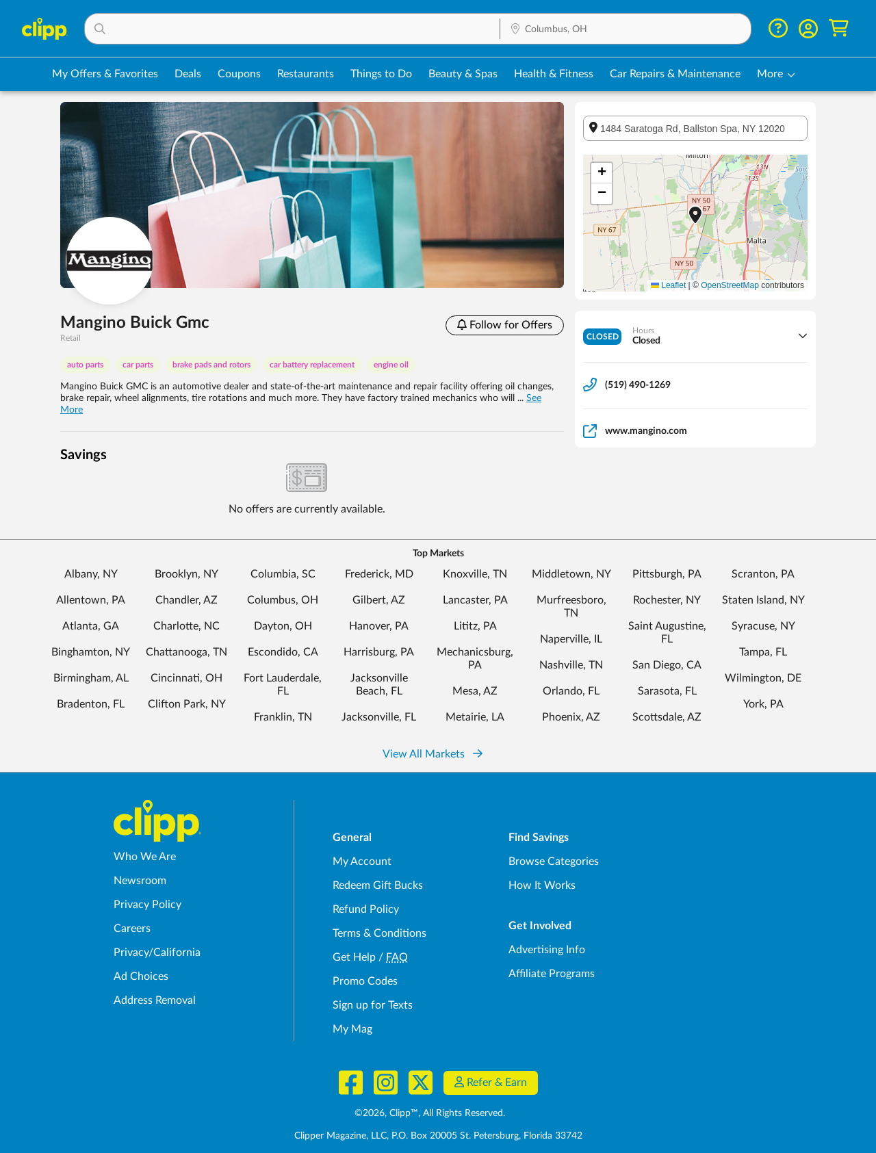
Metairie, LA (475, 717)
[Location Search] (625, 29)
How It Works (542, 885)
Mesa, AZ (475, 691)
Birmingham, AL (91, 678)
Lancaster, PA (475, 600)
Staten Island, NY (763, 600)
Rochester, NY (667, 600)
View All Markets (432, 754)
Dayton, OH (283, 626)
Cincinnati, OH (186, 678)
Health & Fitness (553, 73)
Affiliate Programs (551, 973)
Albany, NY (91, 574)
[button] (292, 28)
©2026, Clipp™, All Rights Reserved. (430, 1113)
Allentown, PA (90, 600)
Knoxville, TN (475, 574)
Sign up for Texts (373, 1005)
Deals (188, 73)
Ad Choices (141, 976)
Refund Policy (366, 909)
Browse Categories (553, 861)
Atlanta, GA (90, 626)
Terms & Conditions (379, 933)
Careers (132, 928)
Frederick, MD (379, 574)
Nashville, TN (571, 665)
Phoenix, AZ (571, 717)
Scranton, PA (763, 574)
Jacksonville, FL (379, 717)
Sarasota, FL (667, 691)
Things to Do (381, 73)
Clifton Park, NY (187, 704)
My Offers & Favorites (105, 73)
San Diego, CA (666, 665)
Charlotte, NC (186, 626)
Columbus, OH (282, 600)
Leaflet (668, 285)
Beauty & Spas (463, 73)
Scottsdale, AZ (666, 717)
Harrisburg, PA (379, 652)
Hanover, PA (379, 626)
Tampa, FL (763, 652)
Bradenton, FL (91, 704)
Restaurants (305, 73)
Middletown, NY (571, 574)
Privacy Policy (147, 904)
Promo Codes (365, 981)
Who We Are (145, 856)
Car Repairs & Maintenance (675, 73)
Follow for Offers (504, 325)
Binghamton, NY (90, 652)
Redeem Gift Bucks (378, 885)
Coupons (239, 73)
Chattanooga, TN (186, 652)
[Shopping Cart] (839, 28)
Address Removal (155, 1000)
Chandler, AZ (186, 600)
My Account (362, 861)
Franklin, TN (283, 717)
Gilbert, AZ (378, 600)
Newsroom (140, 880)
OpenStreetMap (730, 285)
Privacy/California (157, 952)
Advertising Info (546, 949)
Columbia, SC (282, 574)
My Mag (352, 1029)
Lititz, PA (475, 626)
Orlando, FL (571, 691)
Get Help (354, 957)
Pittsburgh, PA (666, 574)
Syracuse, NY (763, 626)
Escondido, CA (283, 652)
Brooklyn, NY (186, 574)
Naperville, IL (571, 639)
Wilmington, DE (763, 678)
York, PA (763, 704)
